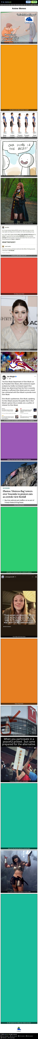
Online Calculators (5, 1036)
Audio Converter (13, 1036)
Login (28, 1)
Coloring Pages (11, 1037)
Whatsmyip (4, 1037)
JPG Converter (21, 1036)
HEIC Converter (29, 1036)
